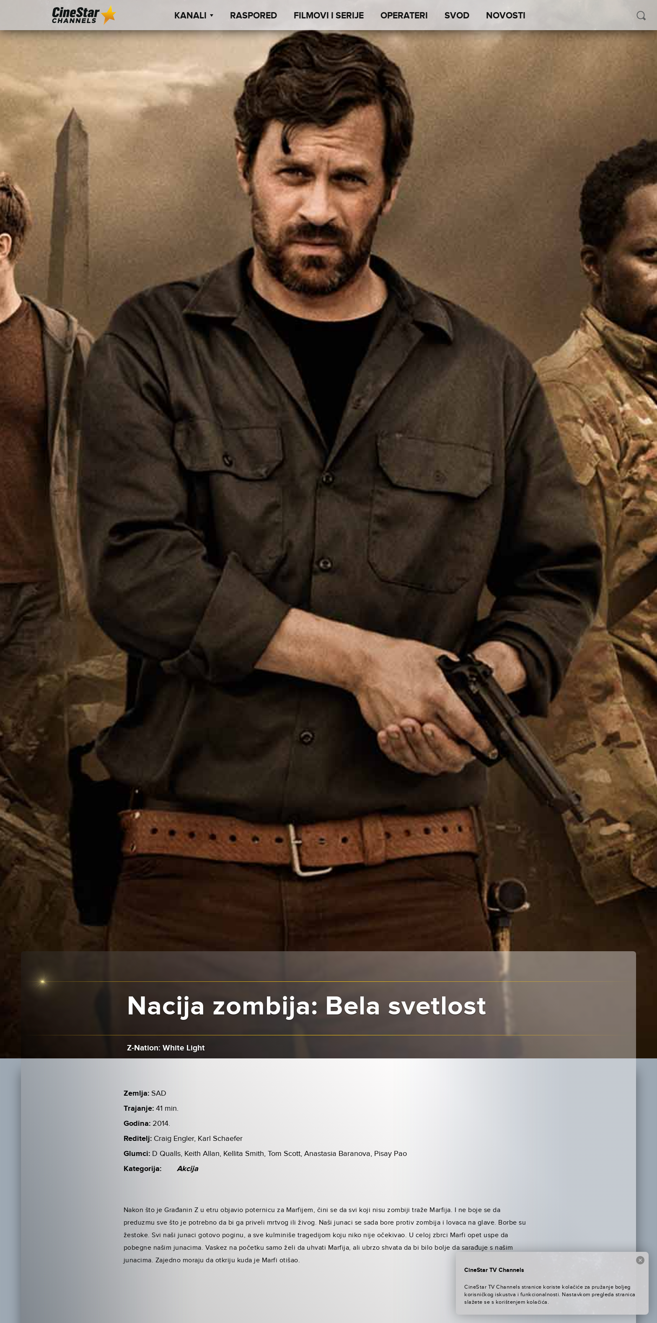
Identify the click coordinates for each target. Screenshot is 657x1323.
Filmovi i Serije (329, 15)
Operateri (404, 15)
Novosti (505, 15)
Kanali (193, 15)
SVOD (457, 15)
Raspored (253, 15)
